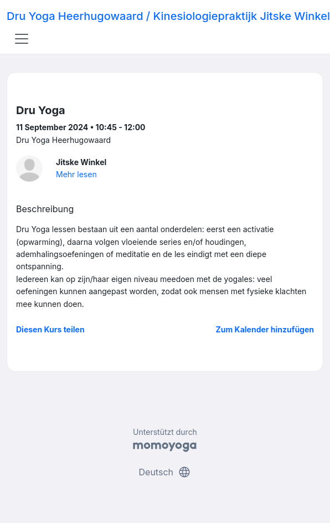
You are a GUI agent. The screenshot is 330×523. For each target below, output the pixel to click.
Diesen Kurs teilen (50, 329)
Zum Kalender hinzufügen (265, 329)
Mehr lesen (76, 174)
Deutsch (165, 472)
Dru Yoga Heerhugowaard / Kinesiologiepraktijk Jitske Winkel (168, 16)
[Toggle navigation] (22, 38)
